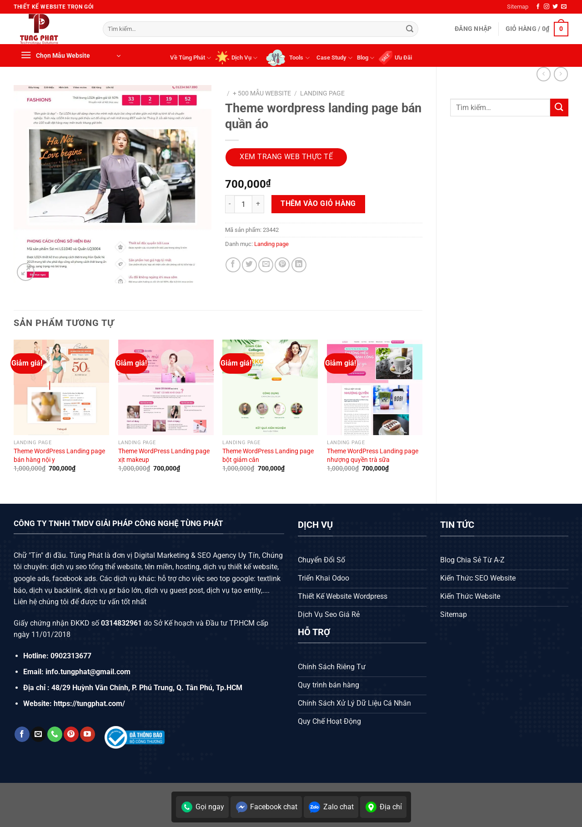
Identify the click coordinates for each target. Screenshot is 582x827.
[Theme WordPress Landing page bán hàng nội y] (61, 387)
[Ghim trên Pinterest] (282, 264)
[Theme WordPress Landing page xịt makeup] (166, 387)
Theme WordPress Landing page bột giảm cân (268, 455)
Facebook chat (266, 807)
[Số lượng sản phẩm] (243, 204)
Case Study (334, 58)
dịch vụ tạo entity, (234, 590)
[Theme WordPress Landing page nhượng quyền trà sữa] (374, 387)
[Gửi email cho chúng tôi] (564, 7)
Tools (286, 57)
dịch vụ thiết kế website (240, 566)
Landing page (322, 93)
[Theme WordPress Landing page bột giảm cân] (270, 387)
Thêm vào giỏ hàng (318, 204)
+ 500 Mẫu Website (262, 93)
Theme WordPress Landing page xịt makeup (164, 455)
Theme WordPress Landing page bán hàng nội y (59, 455)
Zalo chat (331, 807)
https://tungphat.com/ (89, 703)
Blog (365, 58)
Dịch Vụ (236, 58)
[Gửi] (409, 29)
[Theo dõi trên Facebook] (538, 7)
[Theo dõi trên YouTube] (87, 734)
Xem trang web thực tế (286, 157)
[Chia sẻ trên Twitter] (249, 264)
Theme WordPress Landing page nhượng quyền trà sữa (372, 455)
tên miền (157, 566)
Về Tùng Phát (190, 58)
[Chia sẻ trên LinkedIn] (298, 264)
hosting (188, 566)
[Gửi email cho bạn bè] (265, 264)
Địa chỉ (383, 807)
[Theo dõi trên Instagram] (546, 7)
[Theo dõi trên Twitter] (555, 7)
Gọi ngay (202, 807)
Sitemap (517, 6)
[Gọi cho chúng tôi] (54, 734)
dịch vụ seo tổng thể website (95, 566)
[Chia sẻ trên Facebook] (233, 264)
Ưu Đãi (395, 58)
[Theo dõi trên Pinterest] (71, 734)
